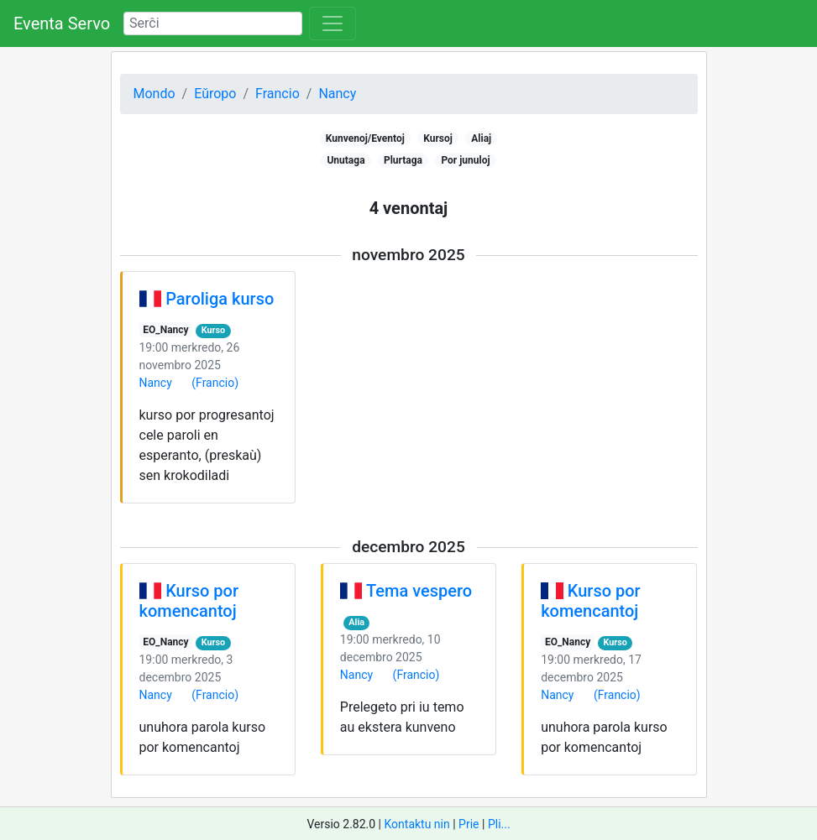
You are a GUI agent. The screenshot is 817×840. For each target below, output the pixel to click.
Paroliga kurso (219, 299)
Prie (468, 824)
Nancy (337, 94)
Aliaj (481, 138)
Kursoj (438, 138)
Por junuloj (465, 160)
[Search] (212, 23)
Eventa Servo (61, 23)
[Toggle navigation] (332, 23)
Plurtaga (403, 160)
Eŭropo (215, 94)
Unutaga (345, 160)
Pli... (499, 824)
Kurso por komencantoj (189, 601)
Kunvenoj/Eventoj (365, 138)
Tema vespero (419, 591)
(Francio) (214, 382)
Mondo (154, 94)
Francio (277, 94)
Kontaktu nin (416, 824)
